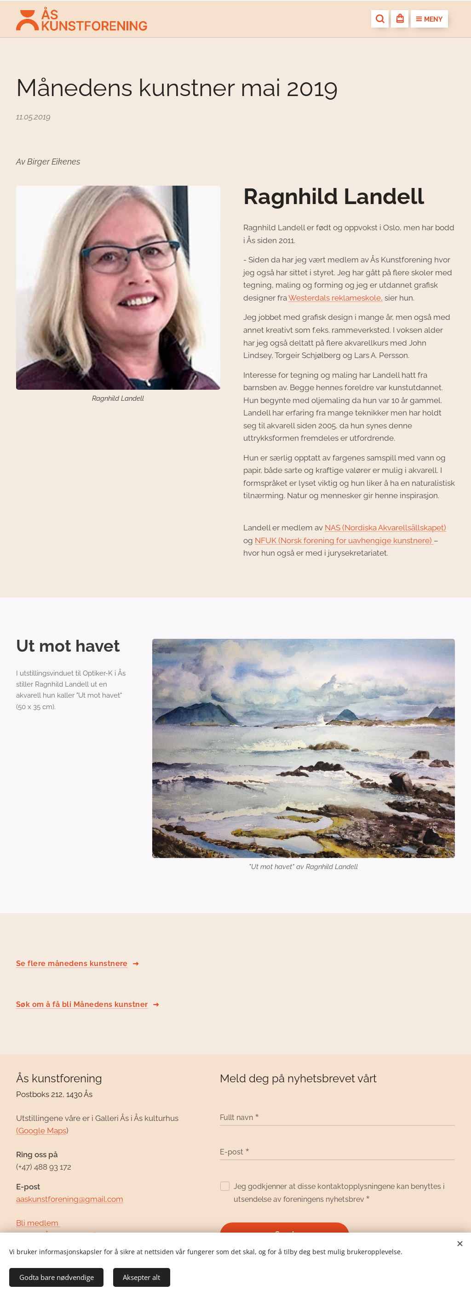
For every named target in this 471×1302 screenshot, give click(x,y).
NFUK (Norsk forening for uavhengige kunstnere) (344, 540)
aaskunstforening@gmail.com (69, 1199)
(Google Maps (41, 1130)
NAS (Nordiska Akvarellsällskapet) (385, 527)
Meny (429, 19)
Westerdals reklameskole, (335, 297)
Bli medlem (38, 1223)
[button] (380, 19)
